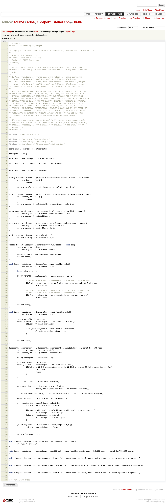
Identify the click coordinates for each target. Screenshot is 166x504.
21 (7, 91)
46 (7, 151)
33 (7, 120)
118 (6, 324)
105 (6, 293)
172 (6, 453)
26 (7, 103)
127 (6, 346)
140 (6, 377)
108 (6, 300)
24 (7, 99)
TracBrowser (126, 490)
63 (7, 192)
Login (138, 10)
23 (7, 96)
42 (7, 142)
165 (6, 437)
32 (7, 118)
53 (7, 168)
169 (6, 446)
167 (6, 442)
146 (6, 391)
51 (7, 163)
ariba (31, 22)
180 (6, 473)
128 (6, 348)
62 (7, 190)
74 (7, 218)
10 (7, 65)
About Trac (159, 10)
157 (6, 417)
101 (6, 283)
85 (7, 245)
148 (6, 396)
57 (7, 178)
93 (7, 264)
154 (6, 410)
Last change (7, 31)
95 (7, 269)
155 (6, 413)
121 (6, 331)
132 (6, 358)
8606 (78, 22)
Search (146, 14)
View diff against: (153, 27)
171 (6, 451)
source (19, 22)
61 (7, 187)
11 (7, 67)
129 (6, 350)
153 (6, 408)
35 (7, 125)
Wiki (88, 14)
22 (7, 94)
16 (7, 79)
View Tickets (132, 14)
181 (6, 475)
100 (6, 281)
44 (7, 147)
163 (6, 432)
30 (7, 113)
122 (6, 334)
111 (6, 307)
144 (6, 386)
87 (7, 250)
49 (7, 159)
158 (6, 420)
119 (6, 326)
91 (7, 259)
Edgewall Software (27, 502)
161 (6, 427)
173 (6, 456)
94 (7, 266)
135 (6, 365)
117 (6, 322)
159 (6, 422)
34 (7, 123)
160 (6, 425)
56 (7, 175)
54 (7, 171)
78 (7, 228)
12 (7, 70)
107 (6, 298)
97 (7, 274)
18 (7, 84)
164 (6, 434)
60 (7, 185)
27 (7, 106)
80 (7, 233)
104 (6, 290)
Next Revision (134, 18)
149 (6, 398)
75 (7, 221)
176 (6, 463)
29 (7, 111)
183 (6, 480)
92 (7, 262)
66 (7, 199)
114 (6, 314)
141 (6, 379)
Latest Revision (120, 18)
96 (7, 271)
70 (7, 209)
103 (6, 288)
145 (6, 389)
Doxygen (158, 14)
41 (7, 139)
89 (7, 254)
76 (7, 223)
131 (6, 355)
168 (6, 444)
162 (6, 430)
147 (6, 394)
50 (7, 161)
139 (6, 374)
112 (6, 310)
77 (7, 226)
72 (7, 214)
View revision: (122, 27)
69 (7, 207)
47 (7, 154)
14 (7, 75)
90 (7, 257)
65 (7, 197)
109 (6, 302)
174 (6, 458)
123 (6, 336)
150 (6, 401)
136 (6, 367)
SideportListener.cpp (53, 22)
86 (7, 247)
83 (7, 240)
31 (7, 115)
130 (6, 353)
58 (7, 180)
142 (6, 382)
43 (7, 144)
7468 (36, 31)
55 (7, 173)
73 (7, 216)
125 (6, 341)
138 (6, 372)
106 (6, 295)
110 (6, 305)
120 (6, 329)
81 (7, 235)
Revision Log (159, 18)
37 (7, 130)
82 (7, 238)
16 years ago (70, 31)
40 (7, 137)
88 (7, 252)
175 (6, 461)
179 (6, 470)
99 (7, 278)
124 (6, 338)
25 (7, 101)
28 (7, 108)
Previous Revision (103, 18)
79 (7, 230)
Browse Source (115, 14)
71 (7, 211)
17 (7, 82)
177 (6, 466)
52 (7, 166)
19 (7, 87)
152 (6, 406)
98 (7, 276)
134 (6, 362)
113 (6, 312)
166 (6, 439)
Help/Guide (147, 10)
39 (7, 135)
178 (6, 468)
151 (6, 403)
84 (7, 242)
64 (7, 194)
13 (7, 72)
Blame (147, 18)
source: (7, 22)
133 (6, 360)
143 (6, 384)
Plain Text (73, 496)
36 (7, 127)
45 (7, 149)
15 (7, 77)
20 (7, 89)
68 (7, 204)
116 (6, 319)
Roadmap (99, 14)
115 (6, 317)
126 (6, 343)
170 (6, 449)
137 (6, 370)
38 (7, 132)
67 (7, 202)
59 (7, 182)
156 (6, 415)
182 (6, 477)
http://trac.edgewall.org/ (155, 502)
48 (7, 156)
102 (6, 286)
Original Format (90, 496)
